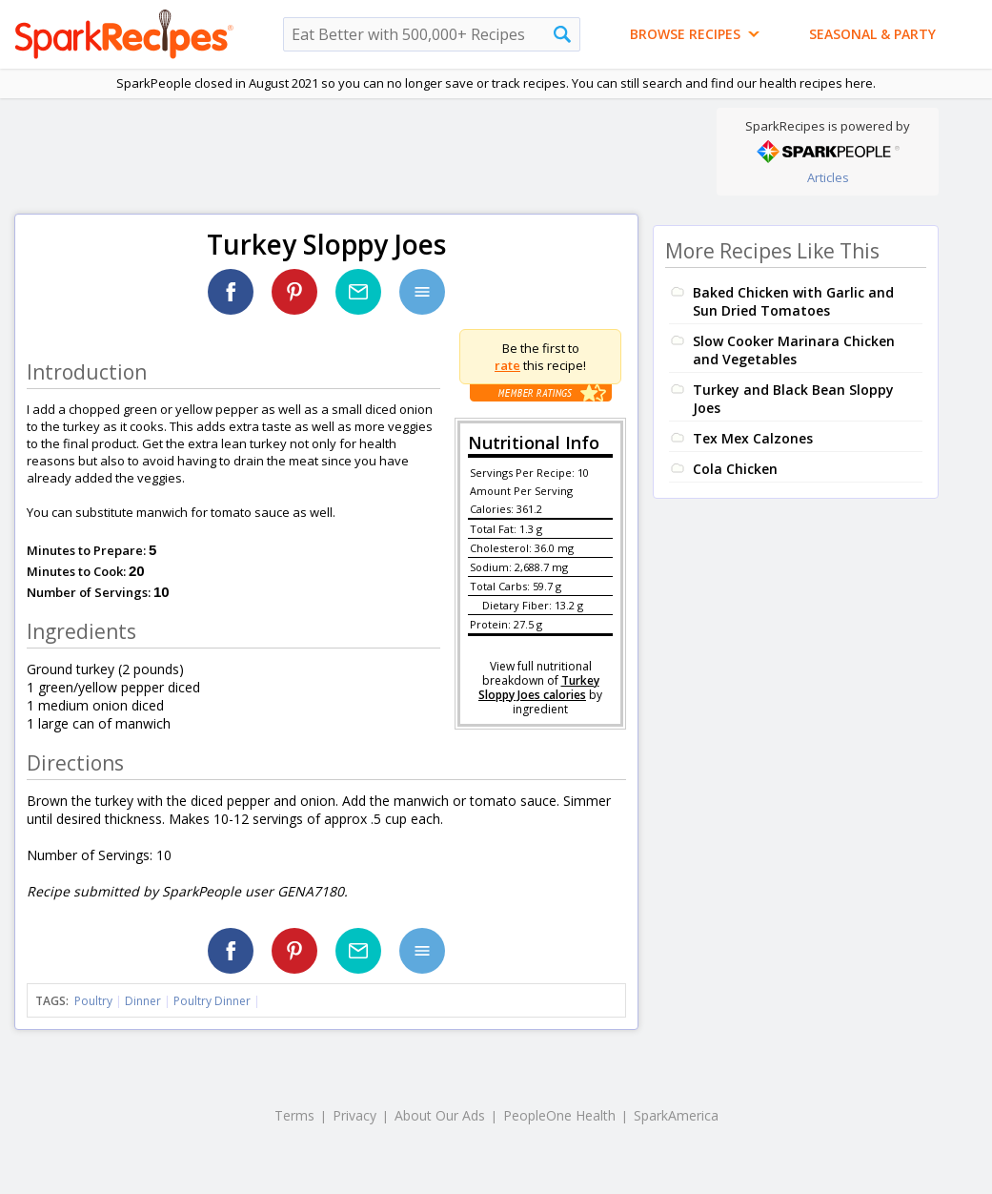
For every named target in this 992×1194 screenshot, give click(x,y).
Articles (828, 177)
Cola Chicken (735, 469)
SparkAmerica (676, 1115)
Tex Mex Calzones (753, 438)
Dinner (143, 1001)
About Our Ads (440, 1115)
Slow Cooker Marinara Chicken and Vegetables (794, 350)
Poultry (93, 1001)
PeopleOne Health (559, 1115)
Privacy (354, 1115)
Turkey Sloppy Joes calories (538, 687)
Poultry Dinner (212, 1001)
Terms (294, 1115)
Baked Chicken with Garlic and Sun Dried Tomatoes (793, 301)
